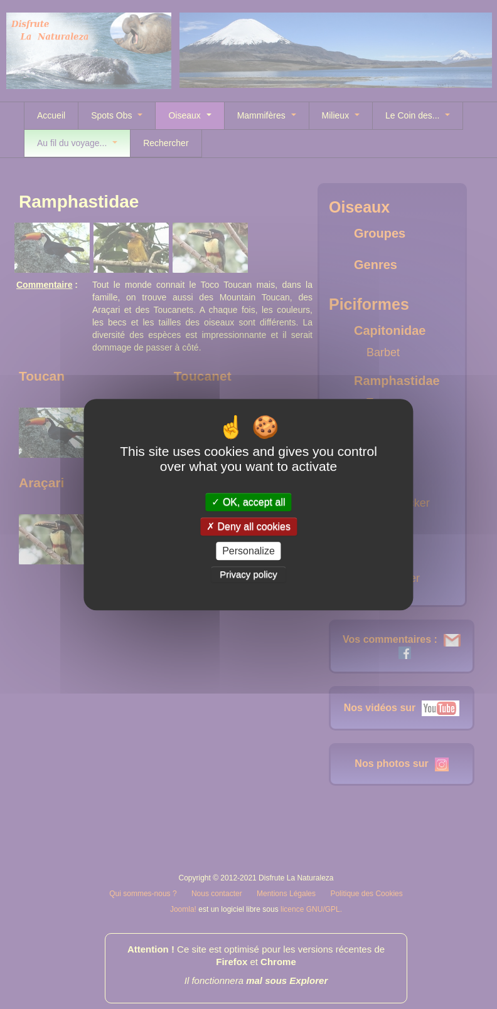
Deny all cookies (248, 526)
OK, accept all (248, 502)
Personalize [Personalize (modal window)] (248, 551)
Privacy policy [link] (248, 574)
